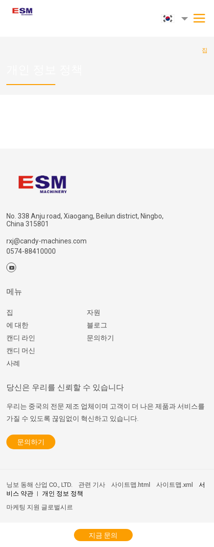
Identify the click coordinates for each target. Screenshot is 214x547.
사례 (13, 363)
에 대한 (17, 325)
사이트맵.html (130, 484)
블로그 (97, 325)
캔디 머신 (20, 350)
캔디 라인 (20, 338)
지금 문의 (103, 535)
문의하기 (100, 338)
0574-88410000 (31, 251)
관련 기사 (91, 484)
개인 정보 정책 (62, 493)
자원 (93, 312)
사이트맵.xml (174, 484)
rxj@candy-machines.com (46, 241)
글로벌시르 (57, 507)
